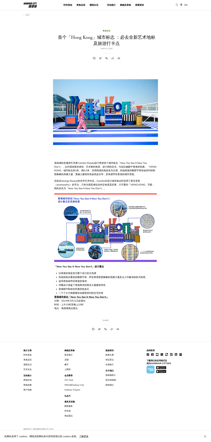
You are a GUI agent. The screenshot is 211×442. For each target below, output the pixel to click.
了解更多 (84, 436)
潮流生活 (94, 5)
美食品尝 (80, 5)
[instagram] (148, 354)
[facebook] (152, 354)
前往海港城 (111, 380)
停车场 (67, 411)
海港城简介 (111, 375)
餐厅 (66, 364)
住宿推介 (110, 364)
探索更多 (139, 5)
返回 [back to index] (26, 15)
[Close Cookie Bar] (205, 436)
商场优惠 (27, 385)
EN (186, 5)
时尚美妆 (67, 5)
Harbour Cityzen (72, 389)
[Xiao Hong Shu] (180, 354)
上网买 (67, 369)
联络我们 (110, 385)
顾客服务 (68, 406)
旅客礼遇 (110, 355)
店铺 (66, 359)
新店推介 (68, 355)
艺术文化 (27, 369)
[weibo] (171, 354)
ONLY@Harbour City (74, 385)
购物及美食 (125, 5)
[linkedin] (176, 354)
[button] (177, 5)
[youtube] (157, 354)
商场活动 (27, 380)
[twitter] (162, 354)
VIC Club (68, 380)
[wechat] (166, 354)
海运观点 (68, 415)
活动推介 (111, 5)
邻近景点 (110, 359)
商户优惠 (27, 389)
